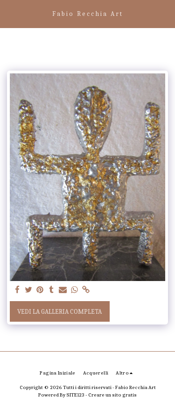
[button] (10, 13)
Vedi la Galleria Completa (59, 312)
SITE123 (75, 395)
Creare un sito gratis (112, 395)
